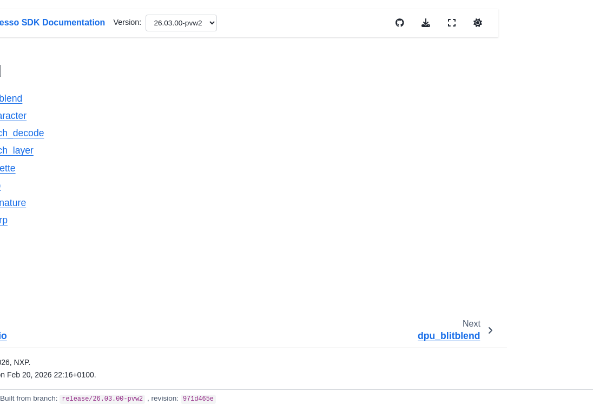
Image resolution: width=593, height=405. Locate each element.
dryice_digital (54, 294)
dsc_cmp (47, 346)
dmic (39, 88)
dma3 (41, 71)
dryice (41, 277)
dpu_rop (54, 208)
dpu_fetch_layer (67, 174)
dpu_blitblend (63, 122)
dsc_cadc (47, 328)
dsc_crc (44, 380)
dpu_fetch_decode (72, 157)
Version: (332, 22)
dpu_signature (64, 226)
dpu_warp (57, 242)
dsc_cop (46, 363)
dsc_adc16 (50, 311)
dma (39, 54)
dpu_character (65, 140)
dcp (37, 36)
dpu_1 (42, 260)
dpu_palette (60, 191)
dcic (38, 19)
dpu (38, 105)
